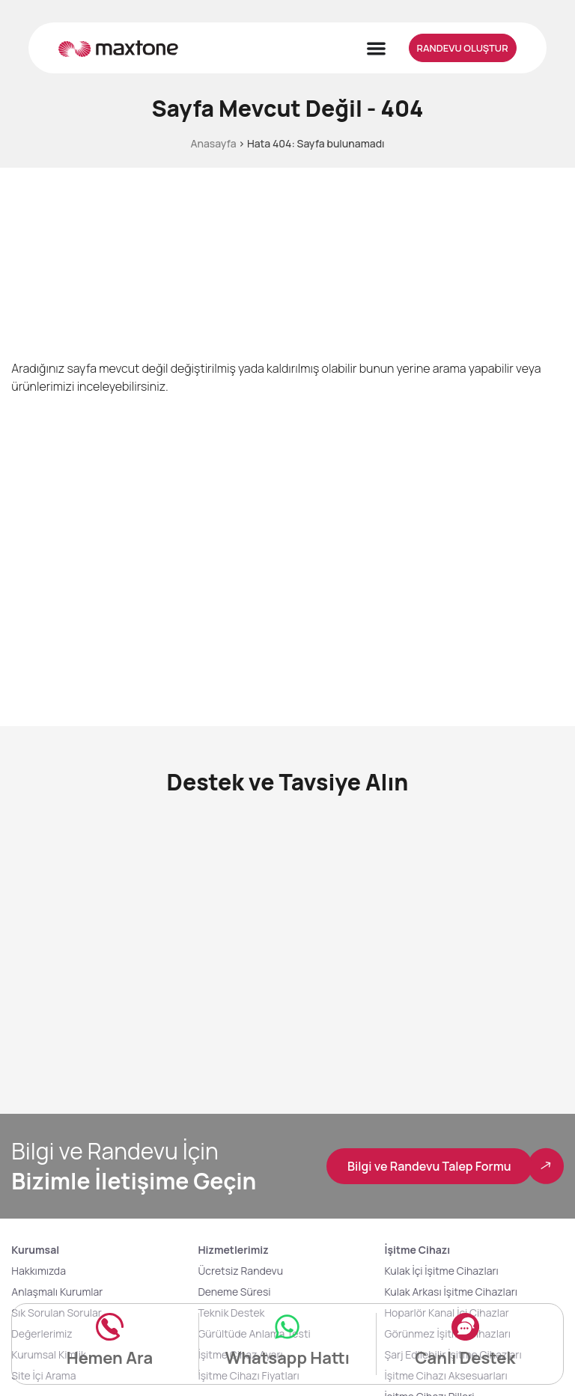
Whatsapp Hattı (287, 1358)
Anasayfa (213, 143)
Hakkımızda (38, 1271)
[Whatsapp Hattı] (287, 1324)
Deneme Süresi (234, 1292)
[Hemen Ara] (110, 1324)
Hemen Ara (110, 1358)
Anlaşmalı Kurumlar (57, 1292)
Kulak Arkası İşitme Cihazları (451, 1292)
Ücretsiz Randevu (240, 1271)
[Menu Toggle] (376, 48)
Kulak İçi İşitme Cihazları (442, 1271)
